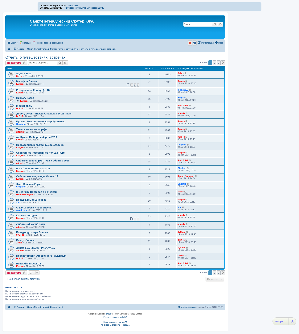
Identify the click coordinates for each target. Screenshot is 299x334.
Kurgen (20, 84)
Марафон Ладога (26, 81)
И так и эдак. (24, 105)
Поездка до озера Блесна (32, 232)
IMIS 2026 (73, 5)
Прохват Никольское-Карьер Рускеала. (40, 121)
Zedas (181, 192)
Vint (18, 202)
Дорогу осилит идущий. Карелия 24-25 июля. (44, 113)
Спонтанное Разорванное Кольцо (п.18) (40, 152)
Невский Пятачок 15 (28, 263)
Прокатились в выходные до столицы (40, 144)
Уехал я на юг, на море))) (31, 129)
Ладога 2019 (23, 73)
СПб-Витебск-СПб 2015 (30, 224)
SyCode (20, 235)
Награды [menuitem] (27, 43)
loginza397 (183, 90)
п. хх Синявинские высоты (33, 168)
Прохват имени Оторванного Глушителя (41, 255)
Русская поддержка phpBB (115, 317)
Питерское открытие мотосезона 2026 (84, 8)
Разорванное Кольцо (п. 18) (33, 90)
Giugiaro (20, 124)
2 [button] (214, 62)
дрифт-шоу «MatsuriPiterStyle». (35, 247)
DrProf (19, 108)
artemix (181, 113)
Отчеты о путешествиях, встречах (35, 57)
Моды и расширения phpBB (115, 322)
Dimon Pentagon (186, 176)
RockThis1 (183, 105)
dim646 (181, 240)
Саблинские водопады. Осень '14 (37, 176)
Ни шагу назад (25, 97)
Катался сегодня (26, 215)
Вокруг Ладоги (25, 240)
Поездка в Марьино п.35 (31, 199)
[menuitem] (47, 43)
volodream (21, 210)
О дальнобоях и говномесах (33, 207)
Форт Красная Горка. (29, 184)
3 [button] (218, 62)
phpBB (109, 314)
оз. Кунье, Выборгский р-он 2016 (36, 137)
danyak (181, 97)
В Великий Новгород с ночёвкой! (37, 192)
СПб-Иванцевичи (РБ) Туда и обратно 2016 (42, 160)
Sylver (19, 76)
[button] (223, 62)
